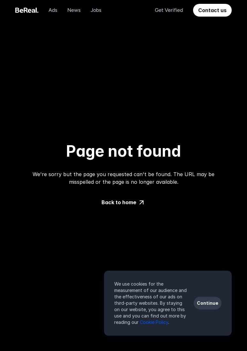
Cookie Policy (154, 322)
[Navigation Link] (52, 10)
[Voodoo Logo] (26, 10)
